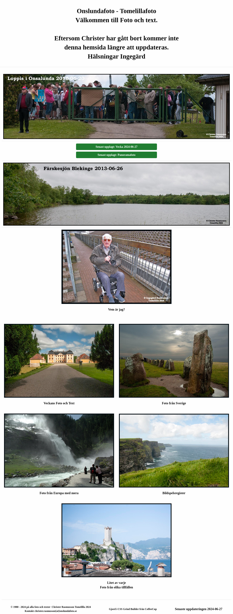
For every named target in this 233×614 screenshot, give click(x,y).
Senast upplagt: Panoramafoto (116, 155)
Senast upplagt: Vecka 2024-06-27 (117, 146)
